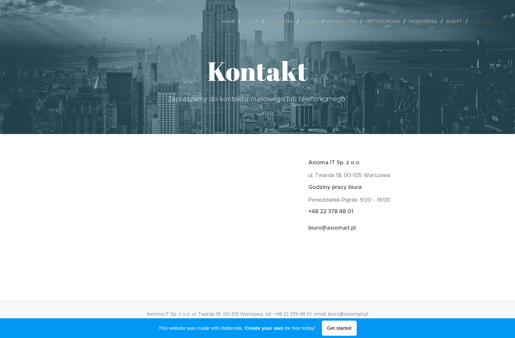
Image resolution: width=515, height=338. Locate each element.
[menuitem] (230, 21)
